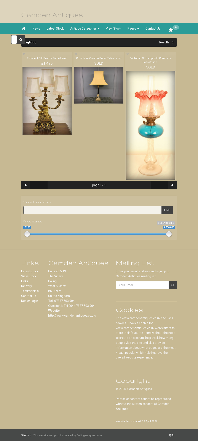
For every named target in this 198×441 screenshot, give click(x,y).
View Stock (113, 28)
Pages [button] (133, 28)
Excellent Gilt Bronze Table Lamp (47, 58)
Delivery (26, 286)
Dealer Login (29, 301)
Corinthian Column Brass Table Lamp (98, 58)
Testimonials (30, 291)
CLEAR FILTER (166, 223)
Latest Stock (55, 28)
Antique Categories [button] (84, 28)
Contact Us (152, 28)
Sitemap (26, 435)
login (171, 434)
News (36, 28)
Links (24, 281)
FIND (167, 210)
